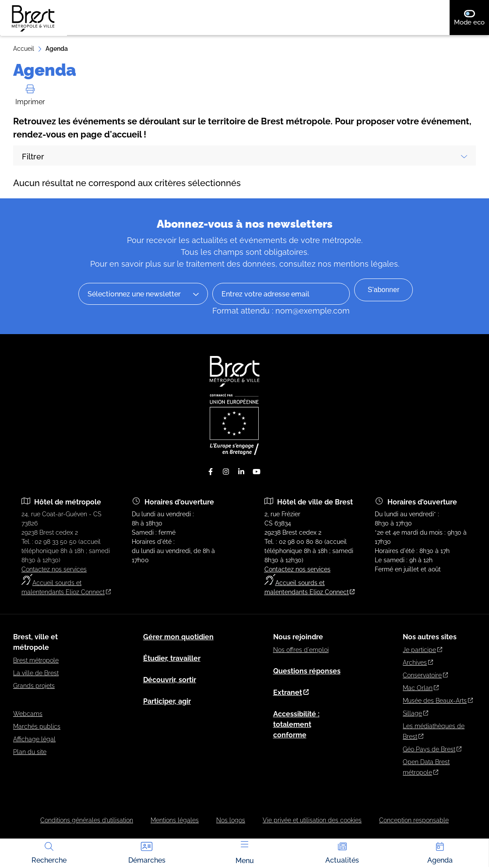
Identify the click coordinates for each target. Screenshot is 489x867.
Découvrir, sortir (169, 680)
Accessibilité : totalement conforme (296, 724)
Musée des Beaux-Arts (438, 700)
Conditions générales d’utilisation (86, 820)
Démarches (146, 852)
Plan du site (29, 751)
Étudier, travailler (172, 658)
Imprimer (30, 95)
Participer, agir (167, 701)
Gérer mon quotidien (178, 637)
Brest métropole (36, 660)
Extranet (291, 692)
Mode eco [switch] (471, 17)
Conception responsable (414, 820)
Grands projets (34, 685)
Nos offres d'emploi (301, 649)
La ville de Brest (36, 673)
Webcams (27, 713)
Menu (245, 853)
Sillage (415, 713)
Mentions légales (175, 820)
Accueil (23, 48)
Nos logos (230, 820)
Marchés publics (36, 726)
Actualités (342, 852)
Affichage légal (34, 739)
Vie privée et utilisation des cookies (312, 820)
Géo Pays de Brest (432, 749)
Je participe (422, 649)
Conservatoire (425, 675)
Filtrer (244, 156)
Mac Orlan (421, 687)
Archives (418, 662)
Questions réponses (307, 671)
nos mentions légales (358, 263)
